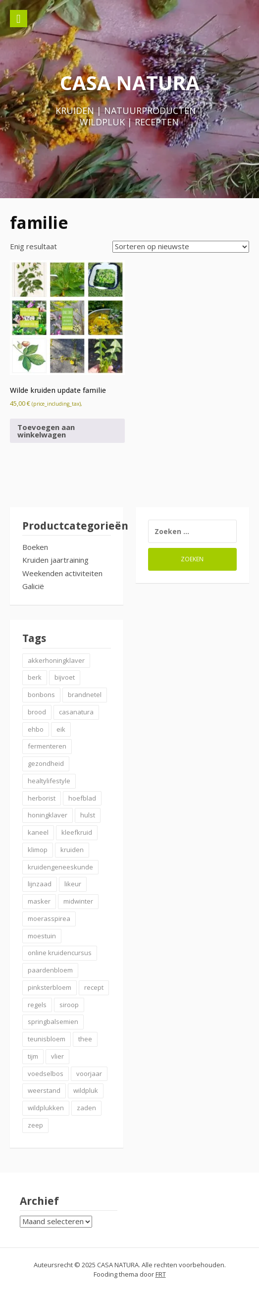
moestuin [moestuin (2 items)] (42, 935)
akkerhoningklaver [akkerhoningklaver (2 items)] (56, 660)
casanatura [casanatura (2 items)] (76, 711)
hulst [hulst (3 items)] (87, 814)
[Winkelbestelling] (180, 247)
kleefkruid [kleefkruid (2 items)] (76, 832)
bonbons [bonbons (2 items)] (41, 694)
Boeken (35, 547)
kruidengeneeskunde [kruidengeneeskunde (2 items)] (60, 866)
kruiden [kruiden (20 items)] (72, 849)
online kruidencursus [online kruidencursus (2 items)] (60, 952)
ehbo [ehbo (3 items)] (36, 729)
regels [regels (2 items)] (37, 1004)
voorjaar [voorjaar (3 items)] (89, 1073)
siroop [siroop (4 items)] (69, 1004)
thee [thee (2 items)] (85, 1038)
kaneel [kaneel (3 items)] (38, 832)
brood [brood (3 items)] (37, 711)
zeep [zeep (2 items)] (35, 1125)
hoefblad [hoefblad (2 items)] (82, 798)
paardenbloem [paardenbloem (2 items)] (50, 970)
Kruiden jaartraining (55, 560)
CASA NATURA (130, 82)
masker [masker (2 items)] (39, 901)
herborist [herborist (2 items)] (41, 798)
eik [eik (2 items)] (60, 729)
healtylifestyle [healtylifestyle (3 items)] (49, 780)
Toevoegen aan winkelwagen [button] (46, 430)
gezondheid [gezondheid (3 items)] (46, 763)
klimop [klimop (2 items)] (38, 849)
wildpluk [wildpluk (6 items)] (85, 1090)
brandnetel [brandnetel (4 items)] (85, 694)
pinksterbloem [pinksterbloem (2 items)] (49, 987)
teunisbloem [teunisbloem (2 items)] (46, 1038)
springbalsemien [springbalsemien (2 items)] (53, 1021)
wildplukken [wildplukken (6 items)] (46, 1107)
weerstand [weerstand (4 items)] (44, 1090)
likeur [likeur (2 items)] (72, 883)
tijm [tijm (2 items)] (33, 1056)
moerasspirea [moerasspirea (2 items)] (49, 918)
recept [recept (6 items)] (94, 987)
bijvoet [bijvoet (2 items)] (64, 677)
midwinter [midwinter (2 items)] (78, 901)
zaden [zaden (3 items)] (86, 1107)
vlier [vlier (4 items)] (57, 1056)
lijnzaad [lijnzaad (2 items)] (40, 883)
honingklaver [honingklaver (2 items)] (47, 814)
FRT (160, 1274)
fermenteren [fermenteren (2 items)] (47, 746)
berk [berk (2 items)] (35, 677)
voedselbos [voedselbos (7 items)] (45, 1073)
